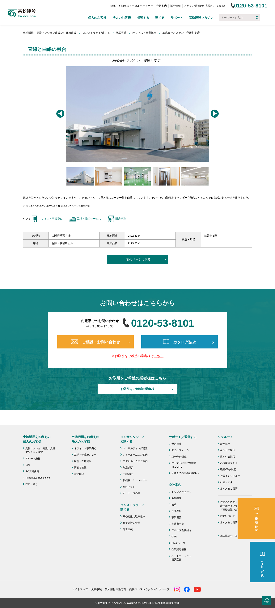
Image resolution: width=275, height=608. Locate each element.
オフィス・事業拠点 (144, 32)
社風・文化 (226, 482)
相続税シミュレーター (135, 480)
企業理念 (176, 511)
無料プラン (129, 486)
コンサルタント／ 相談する (132, 439)
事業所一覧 (177, 523)
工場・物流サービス (89, 218)
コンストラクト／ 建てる (132, 507)
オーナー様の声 (131, 493)
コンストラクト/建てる (96, 32)
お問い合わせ (227, 515)
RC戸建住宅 (32, 471)
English (221, 5)
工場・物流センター (85, 454)
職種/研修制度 (228, 469)
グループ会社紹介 (181, 530)
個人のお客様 (97, 17)
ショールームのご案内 (135, 454)
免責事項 (96, 589)
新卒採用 (225, 443)
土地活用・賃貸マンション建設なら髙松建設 (49, 32)
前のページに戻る (138, 259)
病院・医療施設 (82, 461)
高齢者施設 (80, 467)
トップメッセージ (181, 491)
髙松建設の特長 (131, 522)
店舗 (27, 464)
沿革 (173, 504)
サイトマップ (80, 589)
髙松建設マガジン (201, 17)
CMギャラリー (179, 543)
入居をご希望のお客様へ (199, 5)
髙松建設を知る (229, 462)
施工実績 (121, 32)
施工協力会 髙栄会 (231, 535)
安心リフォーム (180, 450)
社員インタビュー (230, 475)
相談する (143, 17)
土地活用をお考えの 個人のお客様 (36, 439)
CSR (174, 536)
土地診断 (128, 474)
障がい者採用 (227, 456)
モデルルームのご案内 (135, 461)
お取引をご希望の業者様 (137, 389)
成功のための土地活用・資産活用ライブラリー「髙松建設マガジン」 (235, 506)
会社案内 (161, 5)
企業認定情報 (178, 549)
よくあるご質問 (229, 488)
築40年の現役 (179, 456)
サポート (177, 17)
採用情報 (175, 5)
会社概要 (176, 498)
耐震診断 (128, 467)
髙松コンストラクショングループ (149, 589)
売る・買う (31, 484)
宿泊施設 (79, 474)
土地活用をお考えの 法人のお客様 (85, 439)
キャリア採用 (227, 450)
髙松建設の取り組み (134, 516)
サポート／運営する (183, 437)
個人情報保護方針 (115, 589)
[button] (60, 114)
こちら (158, 356)
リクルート (225, 437)
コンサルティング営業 (135, 448)
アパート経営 (32, 458)
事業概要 (176, 517)
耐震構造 (120, 218)
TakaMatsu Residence (37, 477)
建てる (159, 17)
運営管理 (176, 443)
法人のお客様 (121, 17)
